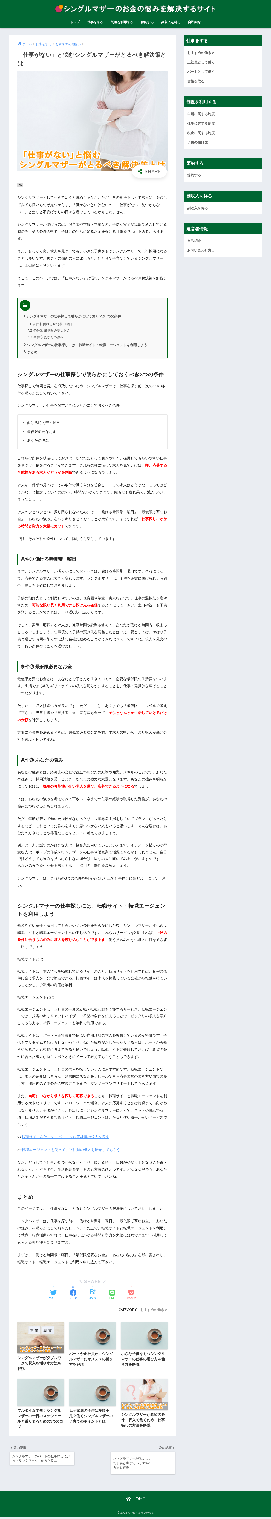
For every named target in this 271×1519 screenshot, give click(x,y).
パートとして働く (201, 72)
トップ (75, 22)
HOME (135, 1501)
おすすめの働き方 (154, 1310)
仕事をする (95, 22)
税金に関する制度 (201, 134)
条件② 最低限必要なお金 (49, 331)
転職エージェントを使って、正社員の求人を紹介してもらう (71, 1150)
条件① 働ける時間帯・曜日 (50, 324)
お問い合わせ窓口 (201, 251)
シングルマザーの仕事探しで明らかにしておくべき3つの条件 (72, 316)
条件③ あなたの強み (46, 337)
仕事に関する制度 (201, 124)
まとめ (31, 352)
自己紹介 (194, 22)
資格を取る (196, 81)
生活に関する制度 (201, 114)
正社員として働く (201, 62)
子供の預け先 (198, 143)
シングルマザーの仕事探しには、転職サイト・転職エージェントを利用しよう (86, 345)
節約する (147, 22)
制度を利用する (122, 22)
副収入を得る (171, 22)
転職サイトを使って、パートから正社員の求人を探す (65, 1138)
